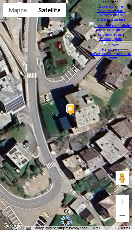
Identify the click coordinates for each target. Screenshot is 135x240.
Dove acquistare (111, 19)
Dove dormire (111, 6)
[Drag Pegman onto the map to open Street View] (122, 178)
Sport (111, 41)
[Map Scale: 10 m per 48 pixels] (104, 228)
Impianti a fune (111, 32)
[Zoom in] (122, 202)
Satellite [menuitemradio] (49, 10)
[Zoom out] (122, 215)
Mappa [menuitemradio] (18, 10)
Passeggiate (111, 37)
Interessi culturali (111, 28)
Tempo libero (111, 15)
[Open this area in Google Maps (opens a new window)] (13, 226)
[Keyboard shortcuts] (28, 228)
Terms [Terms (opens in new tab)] (125, 228)
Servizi (111, 54)
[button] (70, 109)
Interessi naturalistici (111, 24)
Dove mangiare (111, 11)
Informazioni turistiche (111, 50)
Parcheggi (111, 45)
